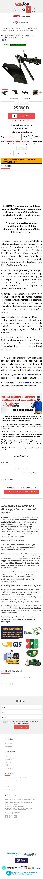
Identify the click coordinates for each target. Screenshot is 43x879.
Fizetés (7, 784)
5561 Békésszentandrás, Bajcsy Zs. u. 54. (20, 799)
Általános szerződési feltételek (16, 778)
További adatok (21, 103)
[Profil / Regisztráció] (14, 10)
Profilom (8, 762)
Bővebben (21, 148)
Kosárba (29, 116)
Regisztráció (9, 759)
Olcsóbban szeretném (22, 120)
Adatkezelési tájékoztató (14, 781)
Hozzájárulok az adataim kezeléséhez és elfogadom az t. (22, 722)
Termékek (8, 746)
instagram (10, 816)
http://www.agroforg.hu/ (30, 473)
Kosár (7, 765)
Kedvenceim (9, 768)
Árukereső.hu (14, 856)
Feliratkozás (21, 727)
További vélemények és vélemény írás (21, 492)
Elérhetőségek (10, 790)
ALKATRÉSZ (25, 16)
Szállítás (8, 787)
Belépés (7, 756)
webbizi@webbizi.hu (14, 813)
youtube (15, 816)
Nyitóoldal (8, 743)
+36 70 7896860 (12, 804)
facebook (6, 816)
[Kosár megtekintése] (33, 9)
